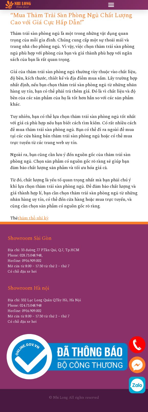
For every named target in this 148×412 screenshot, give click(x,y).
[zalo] (137, 392)
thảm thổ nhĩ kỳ (33, 218)
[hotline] (137, 352)
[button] (111, 5)
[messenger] (137, 372)
